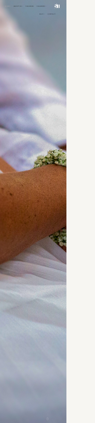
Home (7, 6)
